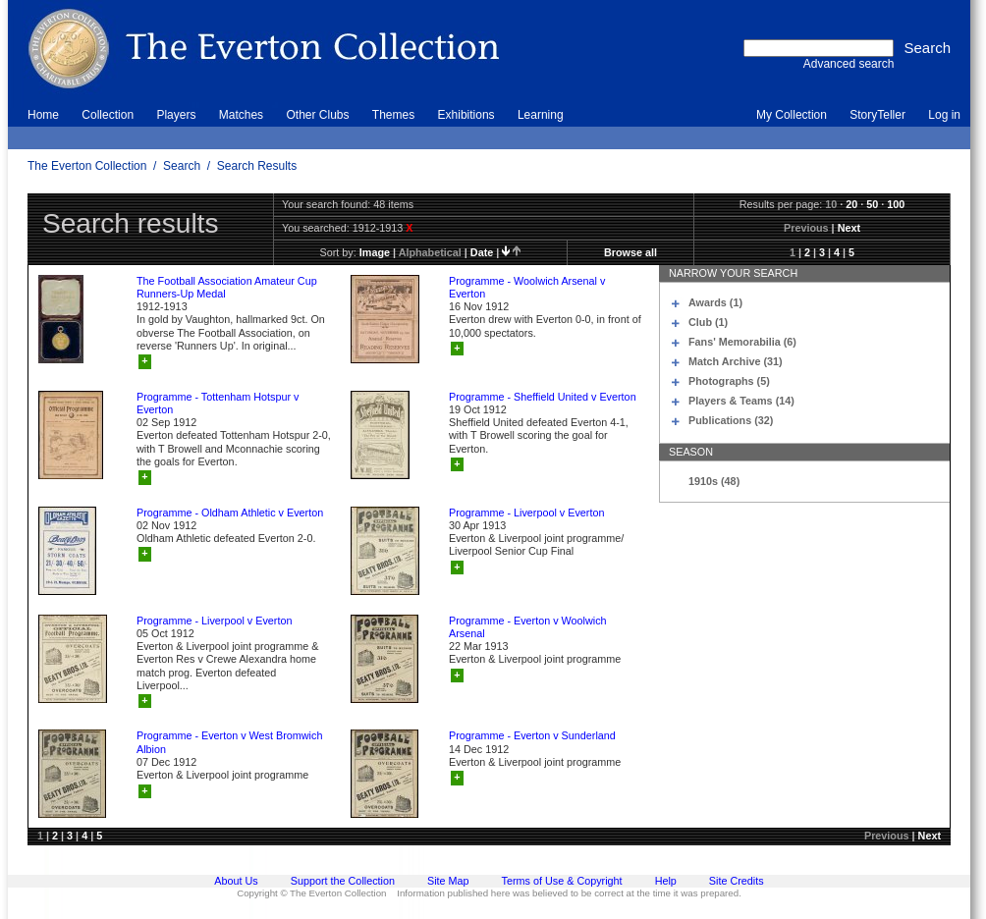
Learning (541, 115)
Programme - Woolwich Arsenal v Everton (527, 287)
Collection (108, 115)
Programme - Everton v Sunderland (532, 735)
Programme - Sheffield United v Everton (542, 397)
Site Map (448, 881)
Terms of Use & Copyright (562, 881)
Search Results (257, 166)
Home (43, 115)
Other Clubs (317, 115)
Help (666, 881)
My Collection (791, 115)
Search (181, 166)
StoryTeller (877, 115)
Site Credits (736, 881)
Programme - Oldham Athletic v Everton (230, 512)
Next (849, 228)
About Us (235, 881)
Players (175, 115)
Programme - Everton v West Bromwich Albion (229, 742)
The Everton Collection (86, 166)
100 (895, 204)
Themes (393, 115)
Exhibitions (466, 115)
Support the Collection (343, 881)
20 (851, 204)
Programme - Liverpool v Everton (526, 512)
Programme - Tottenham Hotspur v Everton (218, 403)
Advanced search (849, 64)
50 (872, 204)
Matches (241, 115)
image (374, 252)
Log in (944, 115)
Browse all (630, 252)
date (481, 252)
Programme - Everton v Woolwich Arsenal (528, 627)
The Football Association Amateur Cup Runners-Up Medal (227, 287)
